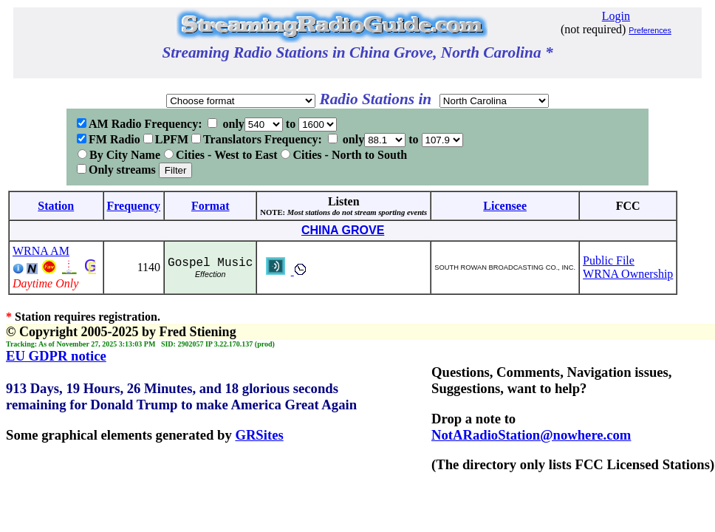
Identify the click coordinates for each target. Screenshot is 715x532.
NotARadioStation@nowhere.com (531, 435)
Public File (608, 260)
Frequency (134, 206)
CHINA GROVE (342, 230)
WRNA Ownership (628, 273)
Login (616, 16)
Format (210, 206)
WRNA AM (41, 251)
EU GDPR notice (56, 356)
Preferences (650, 30)
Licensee (505, 206)
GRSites (259, 435)
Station (56, 206)
